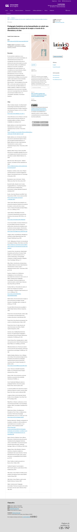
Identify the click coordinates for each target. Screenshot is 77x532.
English (54, 64)
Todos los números (19, 10)
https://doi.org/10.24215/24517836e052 (16, 219)
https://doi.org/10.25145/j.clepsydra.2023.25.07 (18, 41)
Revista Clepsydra (16, 512)
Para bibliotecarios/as (57, 79)
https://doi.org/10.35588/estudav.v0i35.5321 (17, 365)
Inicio (6, 10)
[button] (36, 122)
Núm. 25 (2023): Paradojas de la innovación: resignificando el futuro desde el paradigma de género (27, 19)
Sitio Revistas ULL (66, 1)
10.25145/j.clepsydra (59, 22)
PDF (34, 64)
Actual (11, 10)
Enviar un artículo (58, 56)
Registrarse (54, 1)
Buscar (68, 10)
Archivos (13, 17)
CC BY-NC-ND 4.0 (29, 516)
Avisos (46, 10)
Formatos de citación (36, 87)
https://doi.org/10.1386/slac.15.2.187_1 (16, 113)
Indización (52, 10)
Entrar (59, 1)
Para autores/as (56, 77)
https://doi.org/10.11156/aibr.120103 (16, 417)
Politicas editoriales (37, 10)
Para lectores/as (56, 75)
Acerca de (27, 10)
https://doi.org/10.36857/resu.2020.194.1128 (17, 231)
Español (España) (56, 67)
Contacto (8, 13)
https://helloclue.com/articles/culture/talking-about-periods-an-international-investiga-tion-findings (18, 246)
